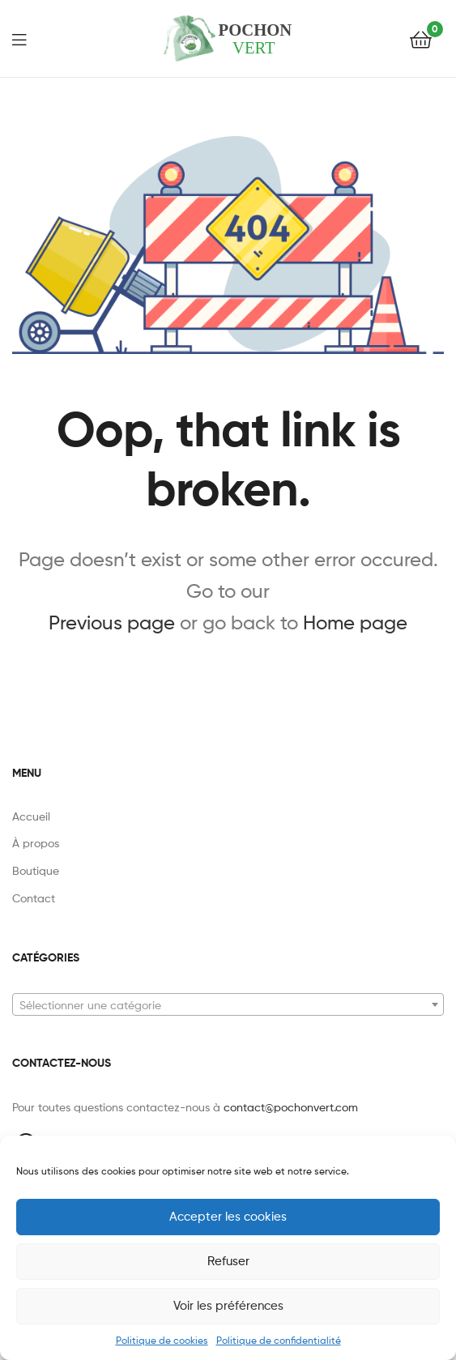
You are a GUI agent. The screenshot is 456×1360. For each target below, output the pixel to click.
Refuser (228, 1261)
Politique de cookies (162, 1340)
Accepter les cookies (228, 1216)
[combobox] (228, 1004)
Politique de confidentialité (278, 1340)
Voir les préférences (228, 1305)
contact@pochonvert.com (291, 1107)
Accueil (31, 816)
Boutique (35, 870)
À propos (35, 843)
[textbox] (228, 1005)
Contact (33, 898)
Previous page (112, 622)
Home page (355, 622)
